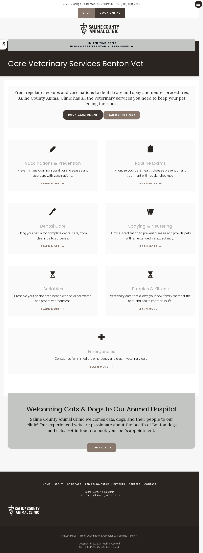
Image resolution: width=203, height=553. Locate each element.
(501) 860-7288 (130, 4)
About (58, 484)
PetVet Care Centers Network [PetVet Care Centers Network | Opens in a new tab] (104, 547)
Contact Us (101, 447)
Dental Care (52, 226)
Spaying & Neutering (150, 226)
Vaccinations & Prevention (52, 163)
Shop (86, 12)
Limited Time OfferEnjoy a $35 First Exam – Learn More (99, 45)
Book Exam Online (80, 114)
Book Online (110, 12)
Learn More (50, 183)
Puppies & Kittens (150, 289)
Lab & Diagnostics (97, 484)
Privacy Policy (69, 535)
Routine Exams (150, 163)
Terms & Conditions (89, 535)
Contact (150, 484)
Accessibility (109, 535)
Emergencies (101, 351)
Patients (119, 484)
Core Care (74, 484)
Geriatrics (52, 289)
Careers (134, 484)
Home (46, 484)
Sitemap (123, 535)
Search (133, 535)
